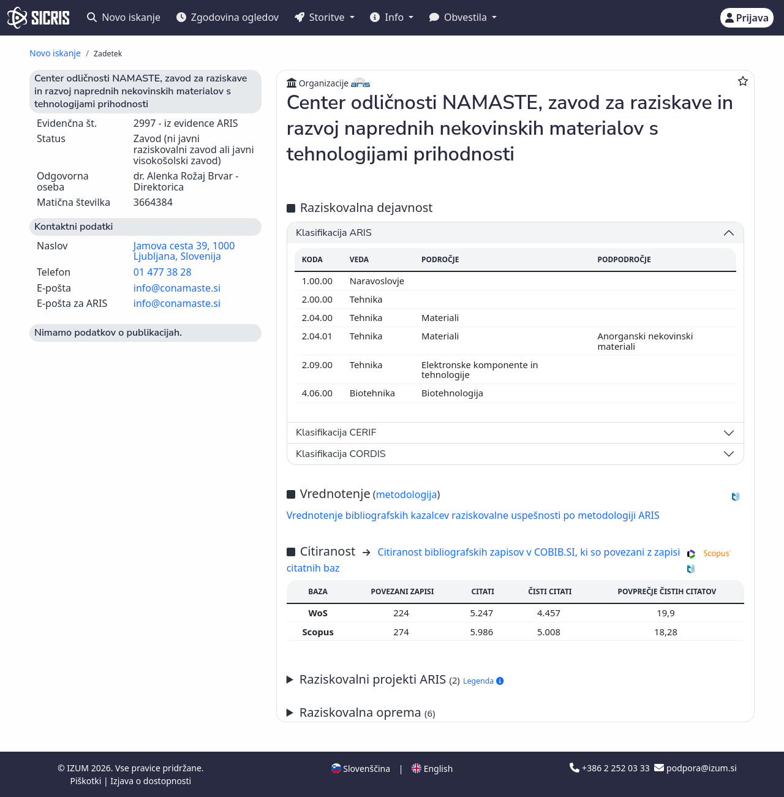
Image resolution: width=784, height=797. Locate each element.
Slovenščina (360, 768)
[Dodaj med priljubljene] (743, 80)
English (432, 768)
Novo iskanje (123, 17)
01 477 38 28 (163, 272)
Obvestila (459, 17)
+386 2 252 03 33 (611, 768)
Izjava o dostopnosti (150, 781)
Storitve (321, 17)
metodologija (406, 494)
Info (388, 17)
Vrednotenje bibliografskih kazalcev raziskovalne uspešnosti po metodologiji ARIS (473, 515)
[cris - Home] (38, 18)
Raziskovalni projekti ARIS (401, 679)
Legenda (483, 681)
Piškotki (87, 781)
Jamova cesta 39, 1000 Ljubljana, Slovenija (184, 251)
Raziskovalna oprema (367, 712)
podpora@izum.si (695, 768)
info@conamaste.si (177, 288)
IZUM (79, 768)
